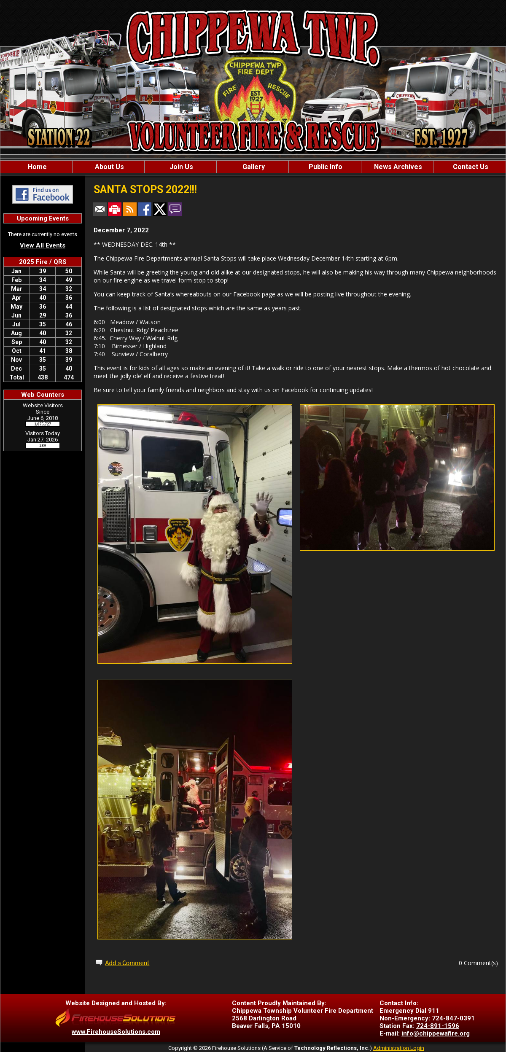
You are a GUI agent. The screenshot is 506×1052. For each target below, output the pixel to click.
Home (36, 167)
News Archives (397, 167)
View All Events (42, 245)
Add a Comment (127, 963)
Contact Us (469, 167)
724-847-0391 (453, 1018)
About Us (108, 167)
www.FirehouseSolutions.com (116, 1032)
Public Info (324, 167)
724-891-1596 (437, 1026)
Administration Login (398, 1048)
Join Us (180, 167)
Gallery (253, 167)
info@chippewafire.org (435, 1033)
